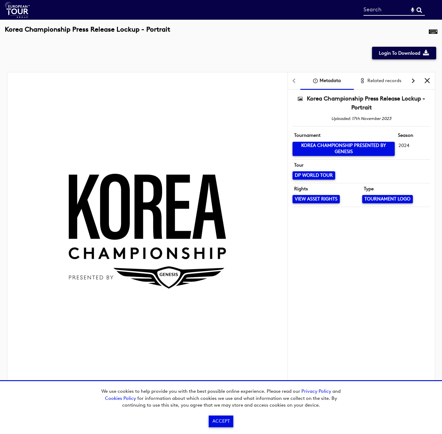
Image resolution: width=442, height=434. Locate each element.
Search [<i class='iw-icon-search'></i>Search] (419, 9)
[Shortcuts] (433, 33)
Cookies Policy (120, 398)
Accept (221, 421)
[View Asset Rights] (316, 199)
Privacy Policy (316, 391)
